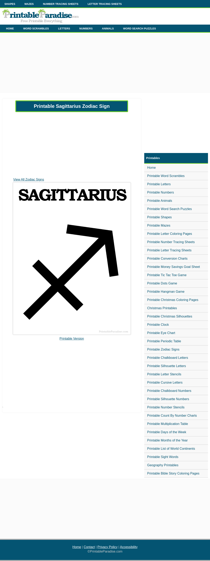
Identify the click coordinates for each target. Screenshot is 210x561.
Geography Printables (163, 465)
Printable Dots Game (162, 283)
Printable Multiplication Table (167, 424)
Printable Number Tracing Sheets (171, 242)
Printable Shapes (159, 217)
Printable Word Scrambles (166, 176)
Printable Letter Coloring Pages (169, 233)
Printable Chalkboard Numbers (169, 390)
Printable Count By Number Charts (172, 415)
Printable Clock (158, 324)
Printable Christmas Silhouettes (169, 316)
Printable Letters (159, 184)
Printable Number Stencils (166, 407)
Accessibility (129, 547)
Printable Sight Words (162, 457)
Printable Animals (159, 200)
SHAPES (9, 3)
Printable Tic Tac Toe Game (167, 275)
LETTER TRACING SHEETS (105, 3)
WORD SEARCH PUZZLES (139, 28)
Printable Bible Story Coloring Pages (173, 473)
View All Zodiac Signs (28, 179)
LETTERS (64, 28)
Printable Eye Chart (161, 333)
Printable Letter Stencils (164, 374)
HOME (10, 28)
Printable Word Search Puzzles (169, 209)
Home (151, 167)
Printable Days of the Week (166, 432)
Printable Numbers (160, 192)
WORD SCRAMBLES (36, 28)
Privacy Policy (107, 547)
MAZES (29, 3)
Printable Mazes (158, 225)
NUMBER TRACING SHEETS (60, 3)
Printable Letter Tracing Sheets (169, 250)
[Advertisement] (105, 64)
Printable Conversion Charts (167, 258)
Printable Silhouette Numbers (168, 399)
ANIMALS (108, 28)
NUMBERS (86, 28)
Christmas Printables (162, 308)
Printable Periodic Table (164, 341)
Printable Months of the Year (167, 440)
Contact (89, 547)
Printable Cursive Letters (165, 382)
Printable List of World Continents (171, 448)
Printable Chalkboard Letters (167, 357)
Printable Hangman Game (166, 291)
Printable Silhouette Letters (166, 366)
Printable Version (72, 338)
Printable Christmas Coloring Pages (172, 300)
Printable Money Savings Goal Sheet (173, 267)
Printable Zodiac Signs (163, 349)
